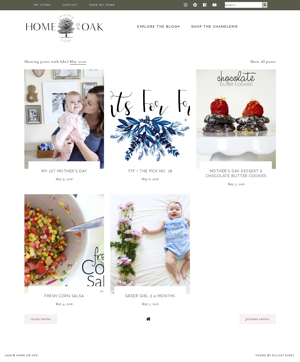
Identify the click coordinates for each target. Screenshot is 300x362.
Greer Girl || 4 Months (150, 296)
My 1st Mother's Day (64, 171)
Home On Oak (27, 355)
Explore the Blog (157, 26)
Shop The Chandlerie (214, 26)
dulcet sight (283, 355)
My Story (42, 5)
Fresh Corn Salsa (64, 296)
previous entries (257, 319)
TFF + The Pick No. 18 (150, 171)
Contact (70, 5)
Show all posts (263, 61)
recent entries (41, 319)
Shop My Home (102, 5)
